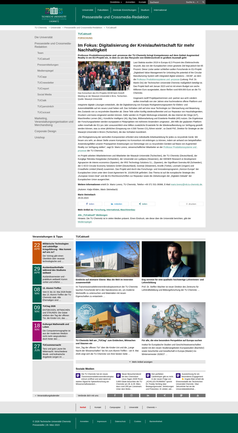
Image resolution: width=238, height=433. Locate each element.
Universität (133, 407)
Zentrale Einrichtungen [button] (124, 10)
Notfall (83, 407)
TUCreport (43, 88)
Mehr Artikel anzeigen (142, 362)
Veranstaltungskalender (48, 395)
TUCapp (42, 76)
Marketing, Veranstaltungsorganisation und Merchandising (54, 122)
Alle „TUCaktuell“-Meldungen (92, 215)
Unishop (40, 137)
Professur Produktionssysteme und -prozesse (158, 79)
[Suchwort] (165, 2)
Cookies (137, 421)
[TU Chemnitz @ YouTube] (198, 395)
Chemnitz (151, 407)
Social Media (44, 94)
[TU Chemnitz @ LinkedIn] (148, 395)
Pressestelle (38, 425)
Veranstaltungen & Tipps (47, 236)
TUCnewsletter (45, 82)
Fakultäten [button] (103, 10)
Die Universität (44, 37)
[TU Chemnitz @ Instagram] (131, 395)
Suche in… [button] (192, 2)
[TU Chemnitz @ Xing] (164, 395)
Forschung (99, 210)
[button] (104, 76)
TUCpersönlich (45, 106)
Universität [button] (87, 10)
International (113, 210)
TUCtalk (41, 100)
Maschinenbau (127, 210)
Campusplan (115, 407)
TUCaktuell (43, 58)
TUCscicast (43, 112)
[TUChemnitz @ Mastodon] (181, 395)
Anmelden (130, 2)
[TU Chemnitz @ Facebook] (115, 395)
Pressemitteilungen (47, 64)
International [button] (160, 10)
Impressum (102, 421)
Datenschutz (120, 421)
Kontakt (142, 2)
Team (40, 53)
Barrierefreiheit (156, 421)
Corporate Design (45, 131)
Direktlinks (116, 2)
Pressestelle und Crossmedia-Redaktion (53, 45)
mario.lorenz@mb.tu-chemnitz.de (186, 184)
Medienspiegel (45, 70)
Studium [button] (145, 10)
